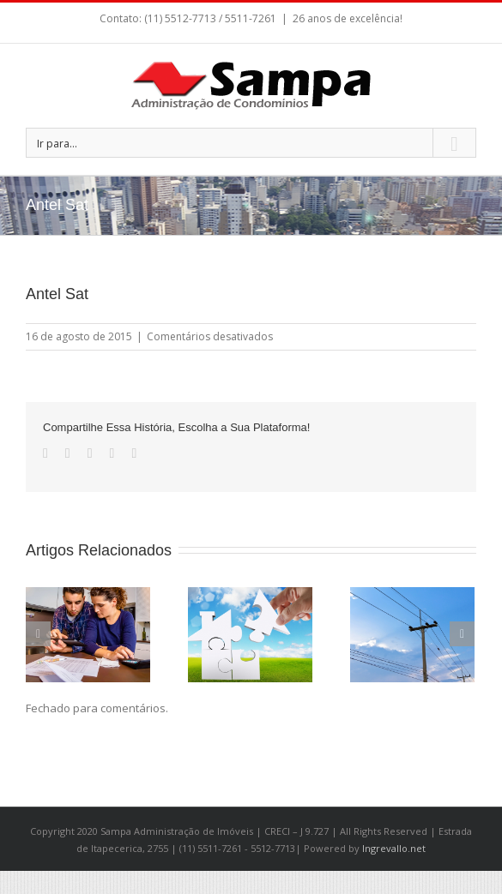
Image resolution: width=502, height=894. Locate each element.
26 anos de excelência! (347, 18)
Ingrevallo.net (394, 848)
